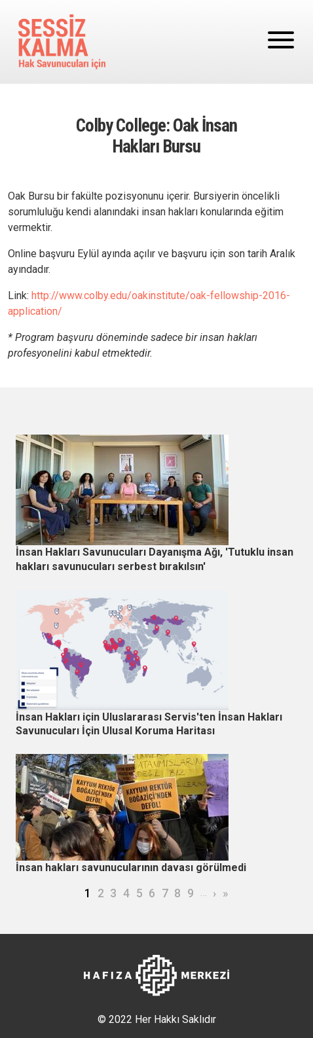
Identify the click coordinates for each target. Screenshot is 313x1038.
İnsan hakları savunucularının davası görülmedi (131, 867)
